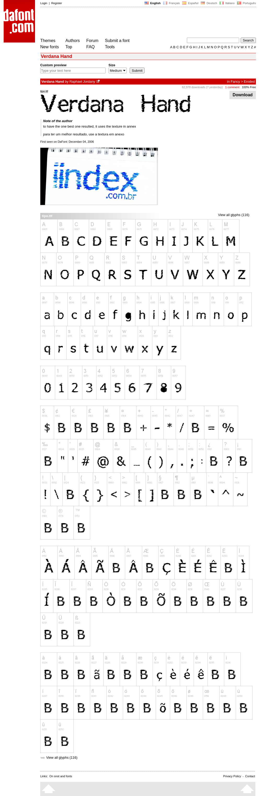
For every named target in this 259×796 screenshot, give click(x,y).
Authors (72, 40)
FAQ (90, 47)
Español (190, 3)
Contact (250, 776)
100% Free (249, 87)
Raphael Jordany (82, 81)
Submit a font (117, 40)
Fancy (235, 81)
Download (243, 95)
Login (43, 3)
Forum (92, 40)
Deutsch (209, 3)
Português (246, 3)
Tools (110, 47)
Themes (47, 40)
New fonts (49, 47)
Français (171, 3)
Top (68, 47)
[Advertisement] (135, 23)
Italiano (227, 3)
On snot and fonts (60, 776)
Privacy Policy (232, 776)
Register (56, 3)
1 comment (232, 87)
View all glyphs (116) (233, 215)
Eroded (249, 81)
